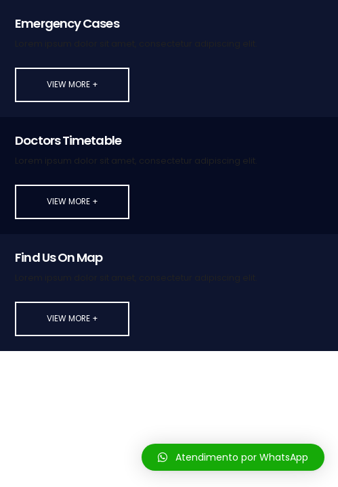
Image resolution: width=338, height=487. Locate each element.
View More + (72, 84)
